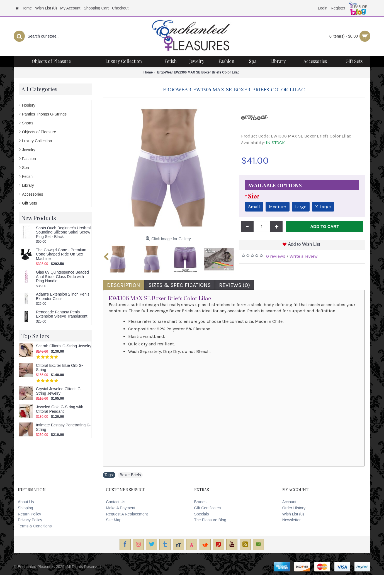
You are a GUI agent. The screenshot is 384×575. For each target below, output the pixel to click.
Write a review (304, 256)
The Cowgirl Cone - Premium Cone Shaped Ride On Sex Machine (61, 254)
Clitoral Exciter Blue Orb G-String (59, 367)
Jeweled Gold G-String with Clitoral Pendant (59, 409)
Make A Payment (120, 508)
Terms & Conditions (35, 526)
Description (123, 285)
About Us (26, 502)
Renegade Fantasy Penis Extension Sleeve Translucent (61, 314)
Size (253, 196)
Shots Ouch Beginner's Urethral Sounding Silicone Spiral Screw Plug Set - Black (63, 232)
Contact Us (115, 502)
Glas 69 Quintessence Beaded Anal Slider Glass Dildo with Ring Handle (62, 276)
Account (289, 502)
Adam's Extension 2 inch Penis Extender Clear (62, 296)
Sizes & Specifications (180, 285)
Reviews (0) (234, 285)
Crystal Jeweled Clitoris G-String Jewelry (59, 391)
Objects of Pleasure (39, 132)
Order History (293, 508)
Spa (25, 167)
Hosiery (28, 105)
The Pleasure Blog (210, 520)
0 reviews (275, 256)
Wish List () (293, 514)
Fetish (27, 176)
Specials (201, 514)
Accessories (32, 194)
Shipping (25, 508)
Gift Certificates (207, 508)
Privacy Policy (30, 520)
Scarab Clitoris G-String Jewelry (63, 346)
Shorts (27, 123)
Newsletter (291, 520)
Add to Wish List (304, 244)
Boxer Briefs (130, 475)
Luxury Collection (37, 141)
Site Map (113, 520)
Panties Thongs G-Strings (44, 114)
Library (28, 185)
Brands (200, 502)
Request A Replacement (127, 514)
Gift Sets (29, 203)
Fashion (29, 158)
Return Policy (29, 514)
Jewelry (28, 150)
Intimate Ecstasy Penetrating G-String (63, 427)
